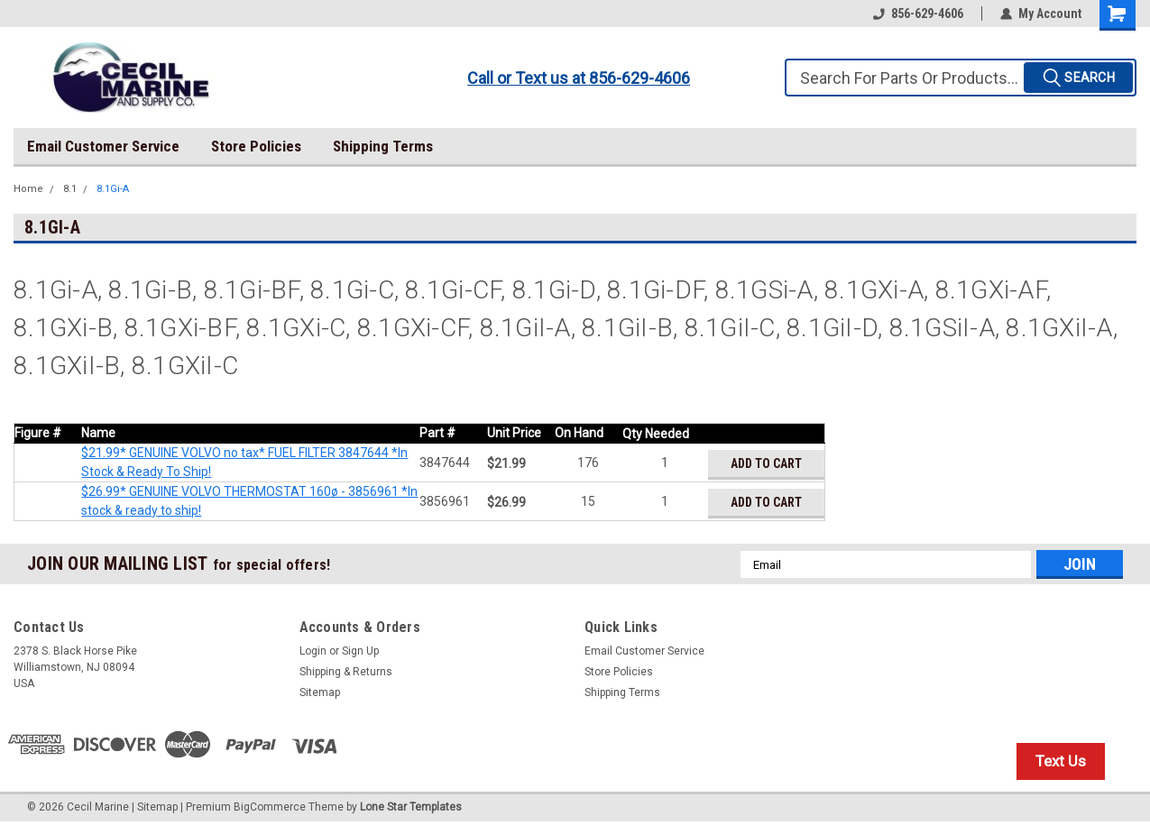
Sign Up (360, 651)
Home (28, 189)
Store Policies (256, 146)
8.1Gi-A (113, 189)
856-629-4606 (918, 13)
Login (313, 651)
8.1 (70, 189)
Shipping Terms (383, 146)
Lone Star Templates (411, 807)
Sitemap (319, 692)
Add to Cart (766, 463)
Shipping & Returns (345, 671)
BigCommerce (270, 807)
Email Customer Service (103, 146)
